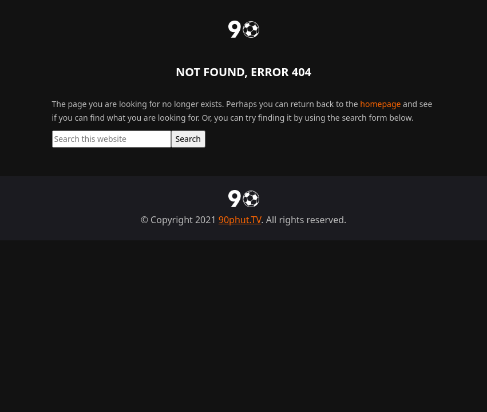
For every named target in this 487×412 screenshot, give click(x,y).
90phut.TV (240, 219)
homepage (380, 103)
